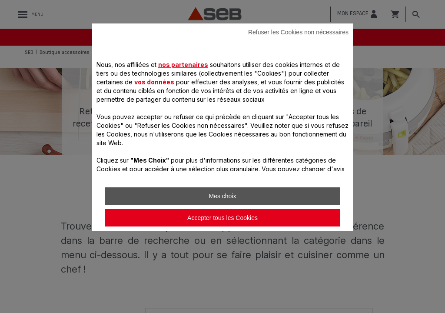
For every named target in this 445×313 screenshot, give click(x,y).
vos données (154, 82)
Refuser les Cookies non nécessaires (298, 32)
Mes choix (222, 196)
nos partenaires (183, 64)
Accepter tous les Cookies (222, 217)
